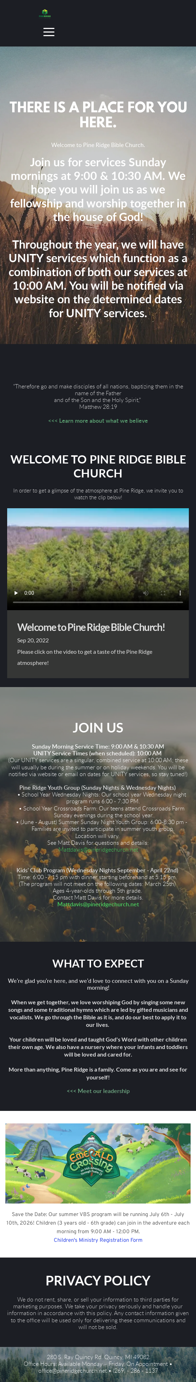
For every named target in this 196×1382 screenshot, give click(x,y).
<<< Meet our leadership (98, 1091)
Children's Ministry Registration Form (98, 1240)
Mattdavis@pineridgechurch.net (98, 850)
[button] (48, 32)
